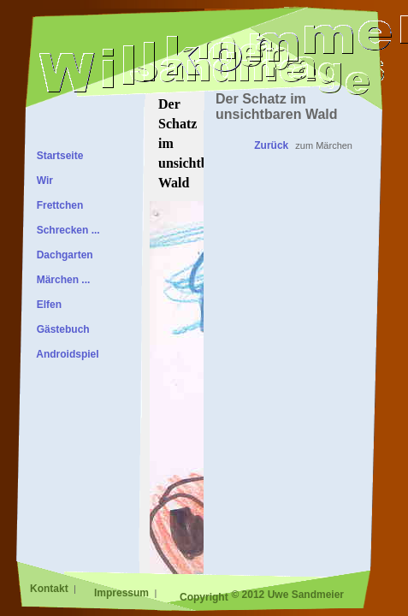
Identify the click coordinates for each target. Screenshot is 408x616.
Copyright (204, 597)
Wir (42, 181)
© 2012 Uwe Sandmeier (287, 595)
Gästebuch (60, 329)
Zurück (271, 145)
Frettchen (57, 205)
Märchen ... (60, 280)
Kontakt (50, 589)
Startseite (57, 156)
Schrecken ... (65, 230)
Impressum (122, 593)
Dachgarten (62, 255)
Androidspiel (65, 354)
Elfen (46, 305)
